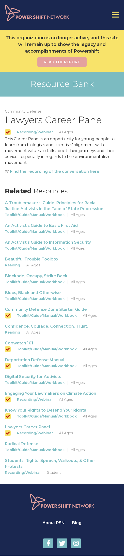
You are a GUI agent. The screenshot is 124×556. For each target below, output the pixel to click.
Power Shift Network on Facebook (48, 543)
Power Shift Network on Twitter (62, 543)
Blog (76, 522)
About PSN (54, 522)
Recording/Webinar (35, 132)
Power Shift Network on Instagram (76, 543)
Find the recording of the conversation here (54, 171)
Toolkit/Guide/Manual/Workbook (35, 215)
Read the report (62, 62)
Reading (12, 265)
